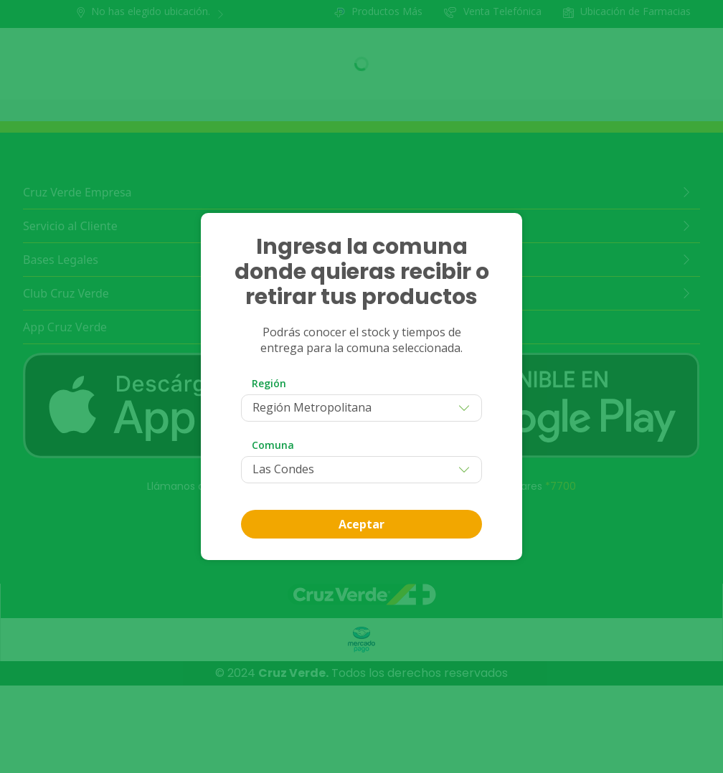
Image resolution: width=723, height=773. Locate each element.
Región (269, 383)
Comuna (273, 445)
